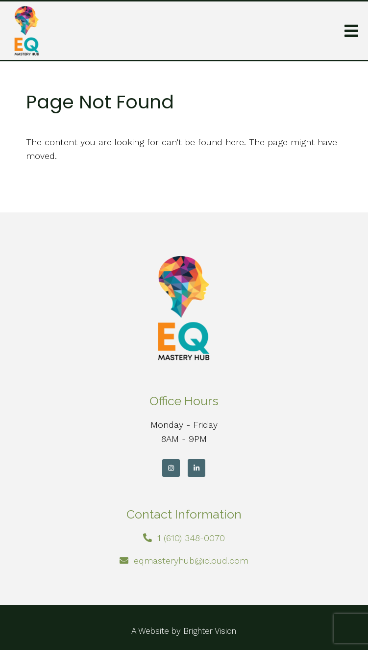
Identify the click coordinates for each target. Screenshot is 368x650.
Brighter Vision (209, 631)
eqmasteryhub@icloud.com (191, 560)
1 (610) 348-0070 (191, 538)
